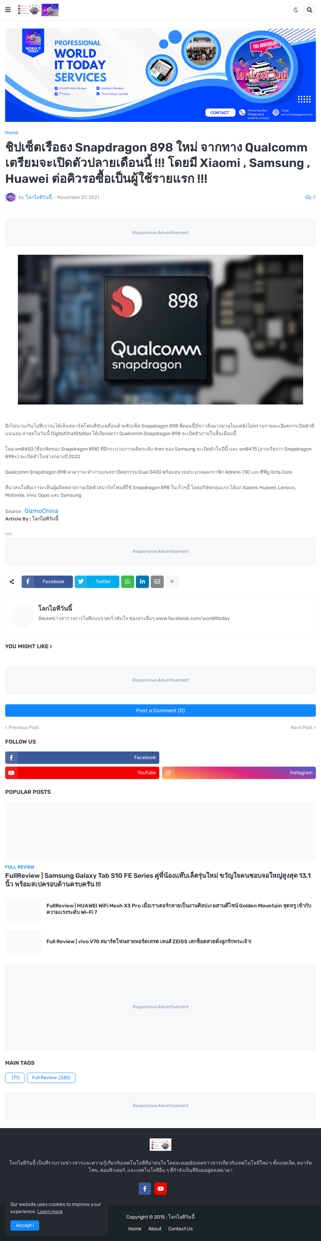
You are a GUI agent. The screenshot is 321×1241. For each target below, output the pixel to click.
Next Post (301, 727)
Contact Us (180, 1229)
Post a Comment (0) (160, 710)
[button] (8, 10)
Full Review (51, 1078)
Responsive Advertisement (160, 232)
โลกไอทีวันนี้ (55, 608)
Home (11, 132)
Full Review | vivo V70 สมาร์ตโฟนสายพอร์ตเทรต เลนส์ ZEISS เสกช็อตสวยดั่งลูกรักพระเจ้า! (148, 941)
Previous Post (24, 727)
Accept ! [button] (25, 1225)
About (154, 1229)
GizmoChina (41, 510)
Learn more (50, 1211)
